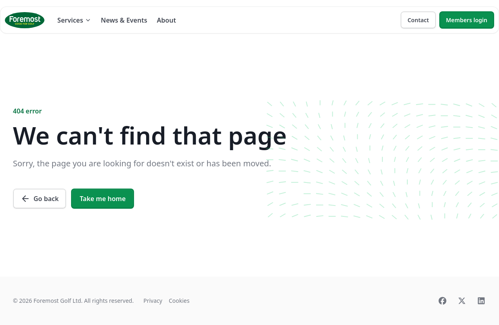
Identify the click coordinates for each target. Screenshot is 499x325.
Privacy (152, 300)
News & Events (124, 20)
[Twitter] (462, 301)
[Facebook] (442, 301)
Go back (40, 198)
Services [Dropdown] (74, 20)
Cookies (179, 300)
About (166, 20)
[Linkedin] (481, 301)
